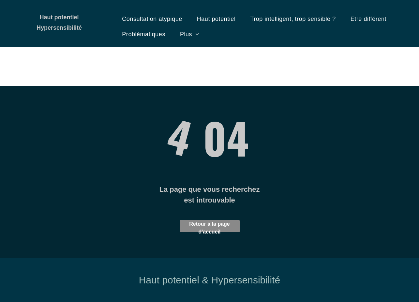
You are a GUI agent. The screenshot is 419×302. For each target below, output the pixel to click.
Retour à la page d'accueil (209, 226)
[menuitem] (154, 19)
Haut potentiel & (173, 280)
